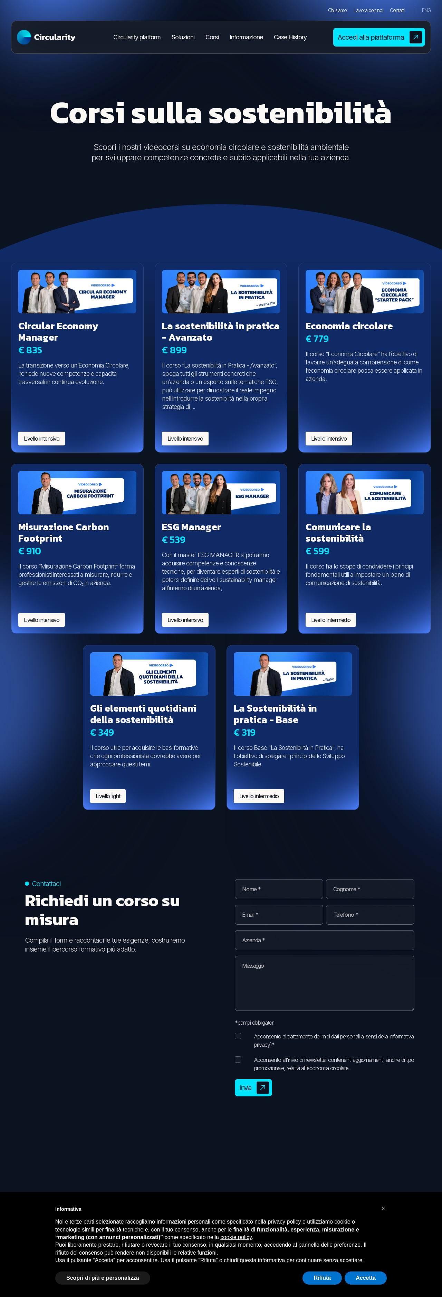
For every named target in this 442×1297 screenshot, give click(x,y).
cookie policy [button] (235, 1237)
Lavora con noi (368, 10)
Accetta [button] (366, 1278)
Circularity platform (137, 37)
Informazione (246, 37)
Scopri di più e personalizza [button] (102, 1278)
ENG (426, 10)
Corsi (212, 37)
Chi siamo (337, 10)
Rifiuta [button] (322, 1278)
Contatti (397, 10)
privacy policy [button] (284, 1222)
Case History (290, 37)
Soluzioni (183, 37)
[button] (383, 1208)
